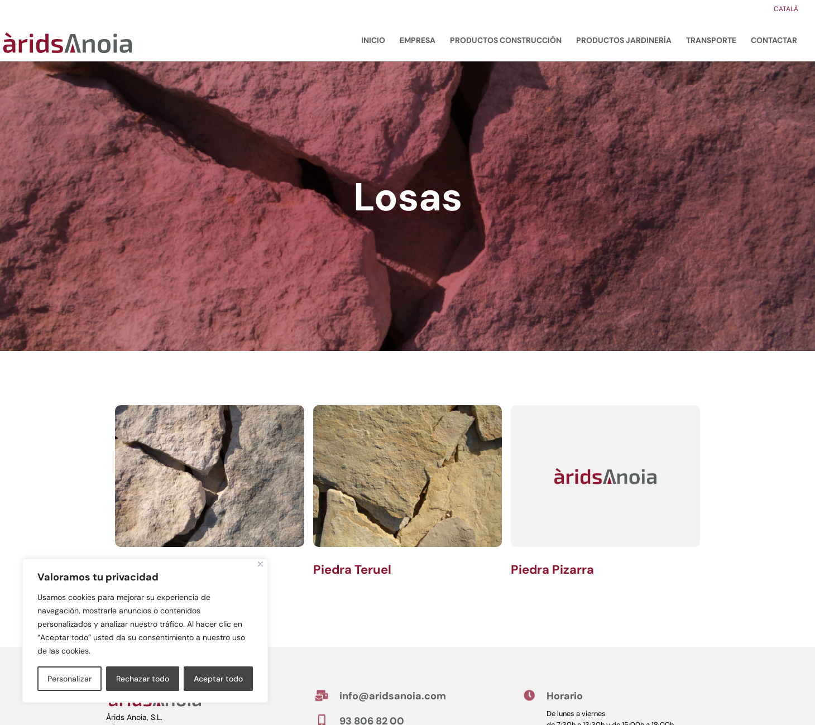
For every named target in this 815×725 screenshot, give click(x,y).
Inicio (373, 40)
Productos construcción (506, 40)
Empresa (417, 40)
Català (786, 9)
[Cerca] (260, 563)
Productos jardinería (624, 40)
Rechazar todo (142, 679)
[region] (145, 631)
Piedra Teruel (352, 569)
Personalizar (69, 679)
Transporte (711, 40)
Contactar (774, 40)
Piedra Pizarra (552, 569)
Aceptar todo (218, 679)
